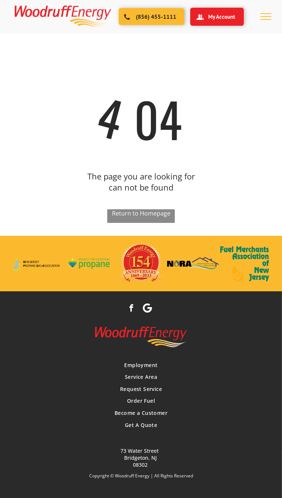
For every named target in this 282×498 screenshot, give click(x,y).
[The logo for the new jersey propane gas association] (37, 263)
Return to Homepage (141, 213)
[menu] (265, 16)
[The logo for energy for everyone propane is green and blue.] (89, 263)
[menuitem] (141, 365)
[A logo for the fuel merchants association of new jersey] (245, 263)
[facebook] (131, 309)
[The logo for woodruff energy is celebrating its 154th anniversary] (141, 263)
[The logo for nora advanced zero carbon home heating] (193, 263)
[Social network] (147, 309)
